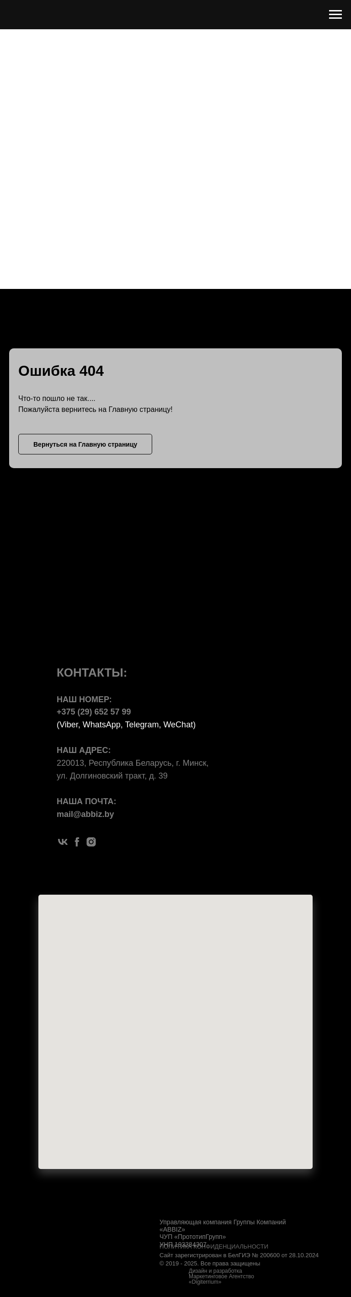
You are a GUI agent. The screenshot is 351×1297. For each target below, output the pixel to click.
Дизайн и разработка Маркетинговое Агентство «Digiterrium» (221, 1276)
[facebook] (77, 842)
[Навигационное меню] (335, 14)
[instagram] (91, 842)
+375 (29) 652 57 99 (94, 711)
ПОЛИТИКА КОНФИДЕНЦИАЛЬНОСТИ (214, 1246)
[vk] (63, 842)
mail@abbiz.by (85, 814)
